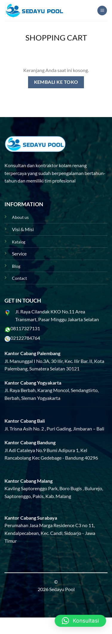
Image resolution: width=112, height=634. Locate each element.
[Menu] (102, 11)
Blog (16, 266)
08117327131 (25, 328)
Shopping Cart (56, 37)
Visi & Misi (23, 229)
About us (20, 217)
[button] (80, 621)
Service (19, 253)
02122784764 (25, 338)
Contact (19, 278)
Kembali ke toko (56, 82)
